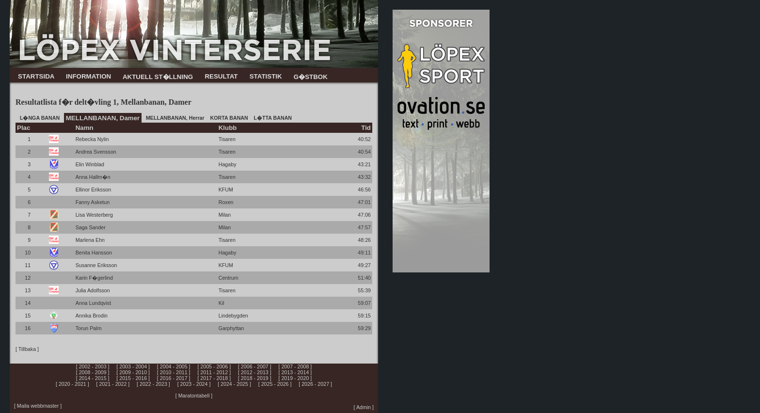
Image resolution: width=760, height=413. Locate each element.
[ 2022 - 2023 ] (153, 384)
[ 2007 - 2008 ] (295, 366)
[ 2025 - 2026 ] (275, 384)
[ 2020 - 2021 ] (72, 384)
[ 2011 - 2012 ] (214, 372)
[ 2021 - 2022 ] (113, 384)
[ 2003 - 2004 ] (133, 366)
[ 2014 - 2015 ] (93, 378)
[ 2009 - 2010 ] (133, 372)
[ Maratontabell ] (193, 395)
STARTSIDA (36, 76)
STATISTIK (265, 76)
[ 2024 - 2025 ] (234, 384)
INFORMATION (88, 76)
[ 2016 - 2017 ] (173, 378)
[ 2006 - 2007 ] (254, 366)
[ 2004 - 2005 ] (173, 366)
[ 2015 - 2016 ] (133, 378)
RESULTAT (221, 76)
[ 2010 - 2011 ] (173, 372)
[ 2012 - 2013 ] (254, 372)
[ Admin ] (364, 407)
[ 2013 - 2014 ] (295, 372)
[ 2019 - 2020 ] (295, 378)
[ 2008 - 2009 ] (93, 372)
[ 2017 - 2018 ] (214, 378)
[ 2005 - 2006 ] (214, 366)
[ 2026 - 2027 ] (315, 384)
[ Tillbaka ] (27, 349)
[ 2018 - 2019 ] (254, 378)
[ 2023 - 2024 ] (194, 384)
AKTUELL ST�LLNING (157, 76)
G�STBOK (310, 76)
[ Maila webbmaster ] (38, 406)
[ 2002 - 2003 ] (93, 366)
